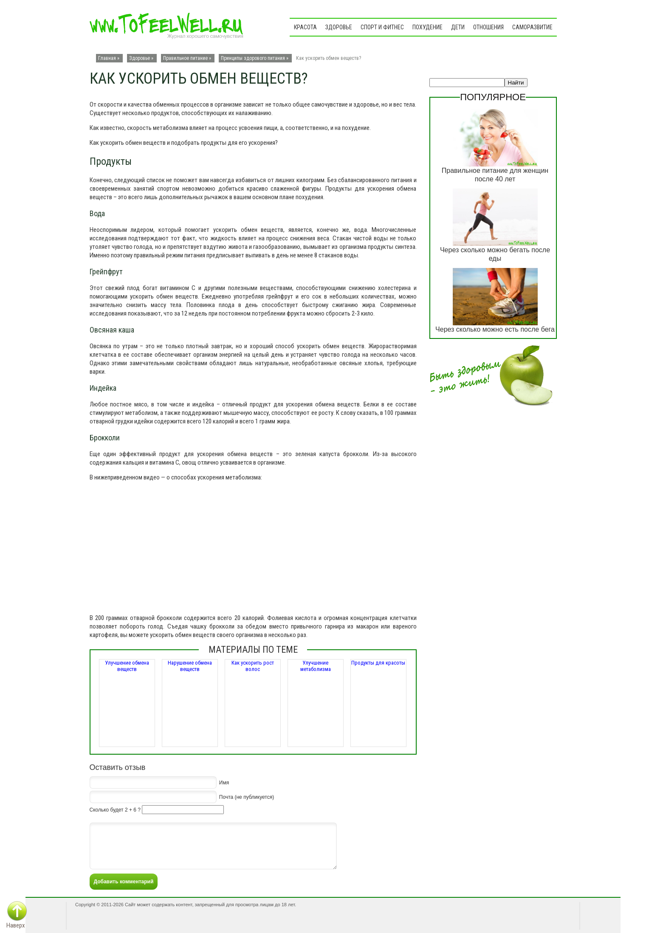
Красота (305, 27)
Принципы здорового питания (253, 58)
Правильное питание (185, 58)
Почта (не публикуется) (246, 797)
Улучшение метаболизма (315, 666)
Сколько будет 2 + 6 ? (115, 810)
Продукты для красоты (378, 663)
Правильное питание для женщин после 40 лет (495, 175)
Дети (458, 27)
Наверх (15, 925)
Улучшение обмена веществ (127, 666)
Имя (224, 782)
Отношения (488, 27)
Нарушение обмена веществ (190, 666)
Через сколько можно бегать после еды (495, 254)
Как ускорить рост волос (252, 666)
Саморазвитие (532, 27)
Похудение (427, 27)
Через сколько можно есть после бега (495, 329)
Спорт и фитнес (382, 27)
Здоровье (338, 27)
